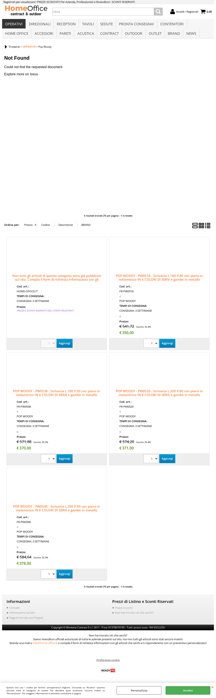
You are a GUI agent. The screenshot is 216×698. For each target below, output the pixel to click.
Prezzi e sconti (124, 610)
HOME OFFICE (16, 35)
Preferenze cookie (108, 662)
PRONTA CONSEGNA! (136, 24)
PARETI (65, 35)
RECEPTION (66, 24)
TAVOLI (88, 24)
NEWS (190, 35)
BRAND (173, 35)
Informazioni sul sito (22, 615)
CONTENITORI (171, 24)
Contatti (14, 610)
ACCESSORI (43, 35)
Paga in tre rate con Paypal (26, 620)
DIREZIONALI (39, 24)
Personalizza (139, 690)
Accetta (188, 690)
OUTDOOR (133, 35)
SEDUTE (106, 24)
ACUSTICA (85, 35)
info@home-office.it (44, 645)
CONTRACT (109, 35)
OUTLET (154, 35)
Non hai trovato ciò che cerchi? (134, 615)
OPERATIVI (14, 24)
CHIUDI (212, 687)
